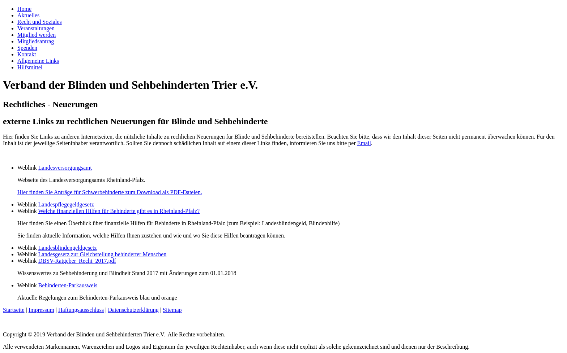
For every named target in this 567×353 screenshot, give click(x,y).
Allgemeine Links (38, 61)
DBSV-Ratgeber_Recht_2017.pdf (77, 261)
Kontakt (26, 54)
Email (364, 143)
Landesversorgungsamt (65, 168)
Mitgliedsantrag (35, 41)
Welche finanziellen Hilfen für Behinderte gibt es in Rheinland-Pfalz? (119, 211)
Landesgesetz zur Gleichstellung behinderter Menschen (102, 254)
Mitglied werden (36, 35)
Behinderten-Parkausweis (68, 285)
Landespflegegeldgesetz (66, 204)
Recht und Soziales (39, 22)
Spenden (27, 48)
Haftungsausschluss (81, 310)
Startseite (14, 310)
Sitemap (172, 310)
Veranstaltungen (36, 28)
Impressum (41, 310)
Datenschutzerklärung (133, 310)
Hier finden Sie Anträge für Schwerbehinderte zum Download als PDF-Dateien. (109, 192)
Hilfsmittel (29, 67)
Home (24, 9)
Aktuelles (28, 15)
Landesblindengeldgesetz (67, 248)
